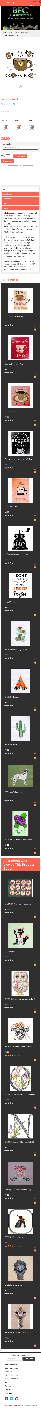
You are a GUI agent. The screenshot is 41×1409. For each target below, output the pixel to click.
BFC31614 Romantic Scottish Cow (18, 1047)
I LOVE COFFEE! (11, 952)
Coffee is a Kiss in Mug (14, 317)
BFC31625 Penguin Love (14, 1237)
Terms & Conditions (12, 1379)
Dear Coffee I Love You (14, 364)
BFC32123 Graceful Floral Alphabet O (20, 1094)
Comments (7, 199)
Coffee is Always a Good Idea (16, 554)
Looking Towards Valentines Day (18, 1190)
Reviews (6, 208)
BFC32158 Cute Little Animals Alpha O (20, 999)
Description (7, 189)
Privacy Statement (11, 1375)
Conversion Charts (11, 1368)
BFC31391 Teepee (12, 697)
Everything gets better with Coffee (18, 459)
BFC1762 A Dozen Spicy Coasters (18, 904)
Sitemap (8, 1386)
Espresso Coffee (11, 507)
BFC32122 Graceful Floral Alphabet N (20, 1142)
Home (4, 32)
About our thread (11, 1364)
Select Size (7, 144)
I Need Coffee (10, 602)
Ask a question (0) (8, 104)
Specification (8, 194)
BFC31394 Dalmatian (13, 792)
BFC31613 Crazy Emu (13, 1285)
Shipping (8, 1382)
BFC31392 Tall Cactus (13, 745)
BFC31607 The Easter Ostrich (16, 1333)
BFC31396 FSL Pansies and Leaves (18, 840)
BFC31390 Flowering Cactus (16, 650)
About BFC (8, 1372)
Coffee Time (9, 412)
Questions (7, 203)
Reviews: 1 (17, 1055)
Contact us (9, 1389)
